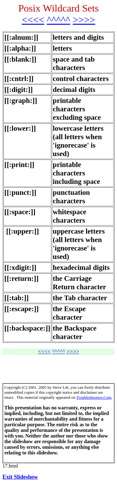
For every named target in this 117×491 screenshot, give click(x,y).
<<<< (33, 19)
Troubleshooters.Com (94, 397)
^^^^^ (58, 19)
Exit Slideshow (20, 477)
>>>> (84, 19)
